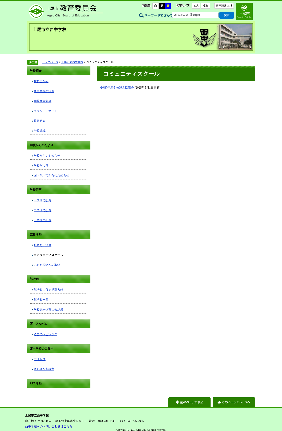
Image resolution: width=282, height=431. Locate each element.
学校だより (41, 165)
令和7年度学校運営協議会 (117, 87)
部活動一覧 (41, 299)
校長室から (41, 81)
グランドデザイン (45, 111)
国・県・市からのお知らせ (51, 175)
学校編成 (40, 130)
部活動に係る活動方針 (48, 289)
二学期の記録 (42, 210)
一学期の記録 (42, 200)
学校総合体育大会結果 (48, 309)
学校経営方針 (42, 101)
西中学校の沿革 (44, 91)
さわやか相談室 (44, 369)
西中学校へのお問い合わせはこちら (48, 426)
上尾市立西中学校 (49, 29)
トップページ (50, 62)
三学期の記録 (42, 220)
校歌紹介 (40, 121)
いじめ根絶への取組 (47, 265)
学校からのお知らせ (47, 155)
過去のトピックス (45, 334)
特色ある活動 (42, 245)
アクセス (40, 359)
